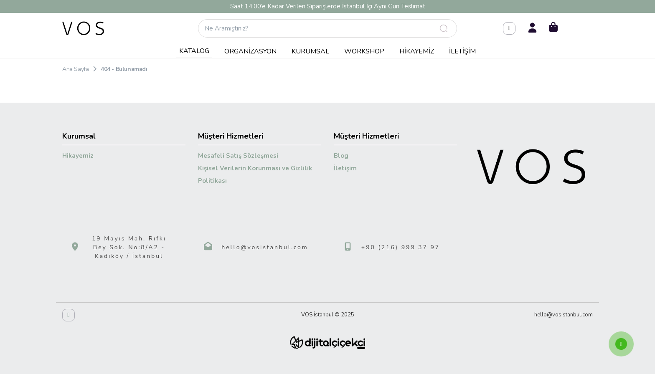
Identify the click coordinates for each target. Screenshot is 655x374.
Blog (341, 156)
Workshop (364, 51)
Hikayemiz (416, 51)
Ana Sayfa (75, 69)
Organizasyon (250, 51)
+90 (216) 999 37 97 (400, 247)
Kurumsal (310, 51)
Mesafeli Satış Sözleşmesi (238, 156)
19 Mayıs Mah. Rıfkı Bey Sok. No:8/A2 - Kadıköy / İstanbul (129, 247)
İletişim (462, 51)
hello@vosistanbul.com (264, 247)
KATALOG (194, 51)
